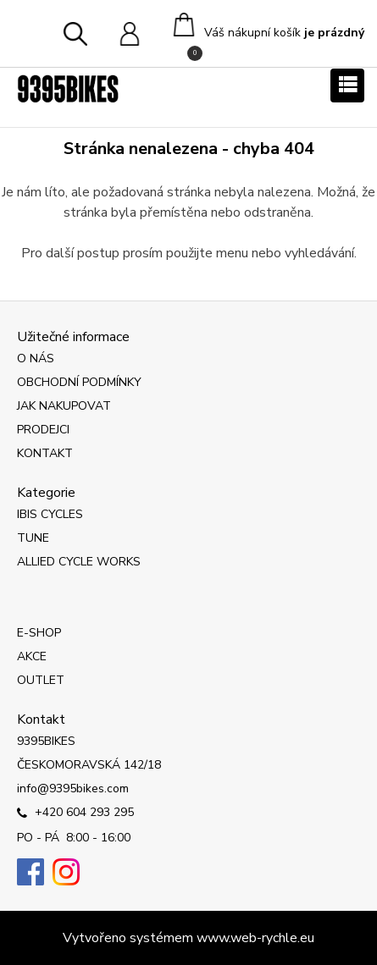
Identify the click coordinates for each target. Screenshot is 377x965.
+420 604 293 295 (75, 813)
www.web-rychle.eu (255, 938)
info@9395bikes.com (73, 788)
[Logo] (68, 89)
